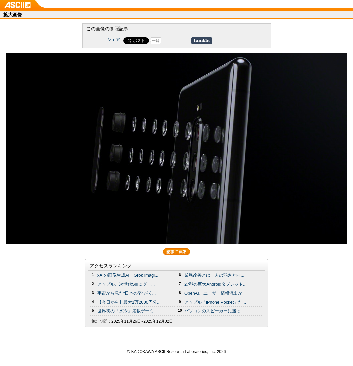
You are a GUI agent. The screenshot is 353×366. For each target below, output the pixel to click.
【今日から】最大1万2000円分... (129, 302)
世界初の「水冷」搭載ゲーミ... (127, 310)
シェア (113, 39)
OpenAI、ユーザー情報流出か (213, 293)
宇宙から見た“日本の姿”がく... (126, 293)
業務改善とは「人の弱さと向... (214, 275)
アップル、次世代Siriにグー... (126, 284)
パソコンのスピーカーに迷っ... (214, 310)
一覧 (155, 41)
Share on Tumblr (201, 40)
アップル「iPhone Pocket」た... (215, 302)
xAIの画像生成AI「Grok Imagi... (127, 275)
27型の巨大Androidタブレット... (215, 284)
